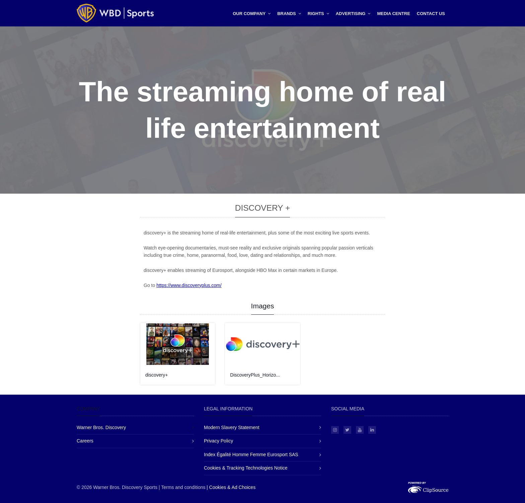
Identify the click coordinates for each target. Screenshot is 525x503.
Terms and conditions (183, 487)
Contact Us (431, 13)
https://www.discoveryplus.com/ (189, 285)
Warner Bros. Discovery (101, 427)
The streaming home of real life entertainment (262, 110)
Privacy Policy (218, 440)
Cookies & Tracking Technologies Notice (246, 468)
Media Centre (393, 13)
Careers (85, 440)
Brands (289, 13)
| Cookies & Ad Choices (231, 487)
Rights (318, 13)
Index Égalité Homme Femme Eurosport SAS (251, 454)
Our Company (252, 13)
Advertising (353, 13)
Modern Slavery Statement (231, 427)
